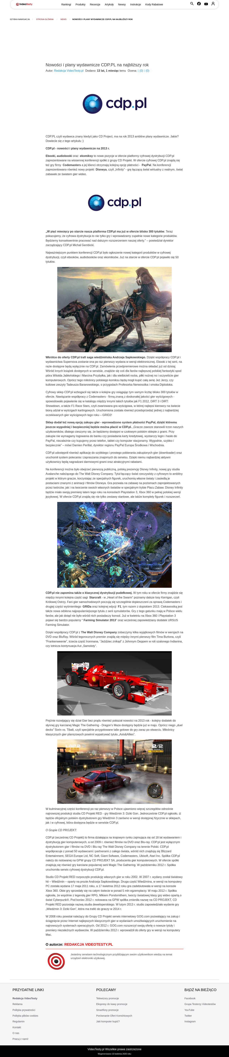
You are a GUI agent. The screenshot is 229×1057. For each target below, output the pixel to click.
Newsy (122, 4)
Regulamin (19, 1021)
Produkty (80, 4)
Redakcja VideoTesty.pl (69, 70)
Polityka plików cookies (25, 1015)
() (141, 70)
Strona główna (44, 19)
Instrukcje (135, 4)
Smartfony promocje (107, 1010)
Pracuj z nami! (20, 1039)
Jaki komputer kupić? (108, 1021)
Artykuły (109, 4)
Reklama (17, 1004)
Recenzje (95, 4)
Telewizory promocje (107, 998)
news (63, 19)
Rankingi (66, 4)
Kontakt (17, 1027)
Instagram (190, 1021)
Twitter (188, 1015)
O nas (16, 1033)
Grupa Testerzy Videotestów (200, 1004)
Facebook (189, 998)
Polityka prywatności (24, 1010)
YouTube (189, 1010)
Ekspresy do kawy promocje (111, 1004)
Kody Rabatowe (154, 4)
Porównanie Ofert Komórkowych (114, 1015)
